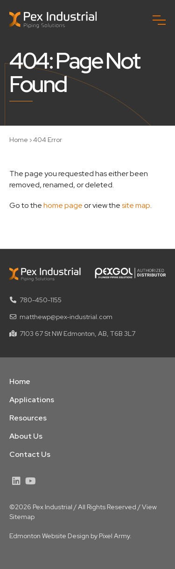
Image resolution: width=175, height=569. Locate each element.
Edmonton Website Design (49, 536)
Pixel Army (114, 536)
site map (136, 205)
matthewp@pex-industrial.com (66, 317)
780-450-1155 (41, 300)
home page (63, 205)
